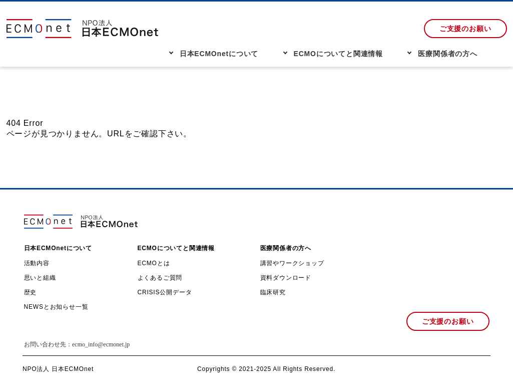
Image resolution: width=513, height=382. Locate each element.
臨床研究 (273, 292)
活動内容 (37, 263)
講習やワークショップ (292, 263)
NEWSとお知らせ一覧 (56, 306)
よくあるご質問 (160, 277)
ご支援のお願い (465, 29)
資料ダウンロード (285, 277)
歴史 (30, 292)
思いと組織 (40, 277)
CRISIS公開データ (165, 292)
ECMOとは (154, 263)
